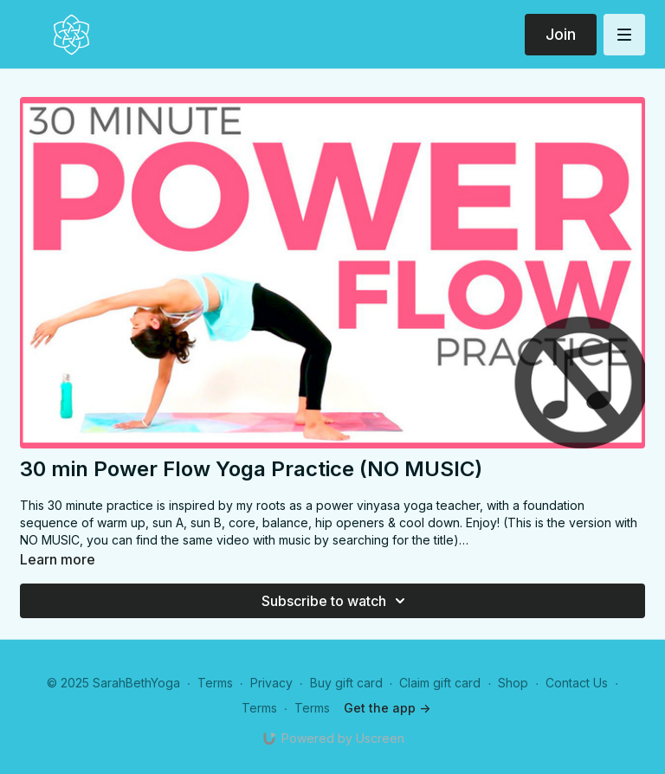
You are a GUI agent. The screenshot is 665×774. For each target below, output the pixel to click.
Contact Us (577, 682)
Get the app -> (387, 707)
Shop (513, 682)
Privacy (271, 682)
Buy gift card (346, 682)
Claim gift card (440, 682)
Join (561, 34)
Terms (215, 682)
